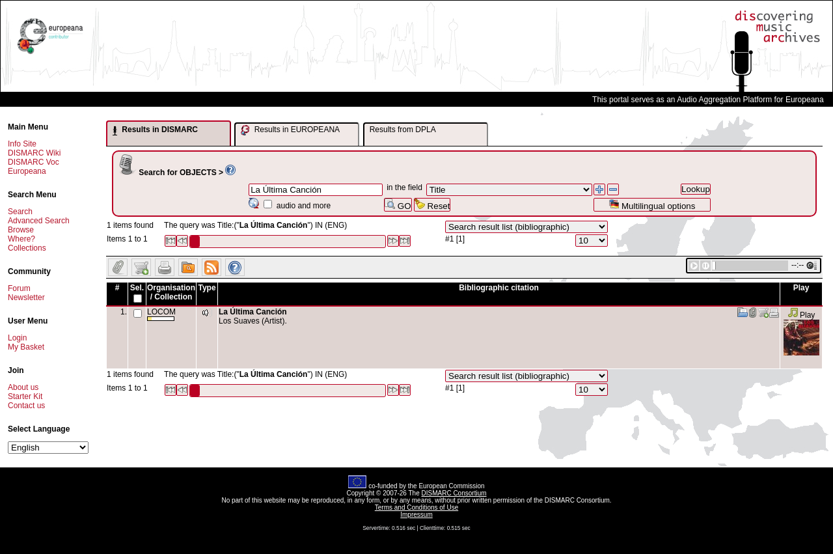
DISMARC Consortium (454, 493)
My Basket (26, 347)
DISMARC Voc (33, 162)
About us (23, 387)
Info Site (22, 143)
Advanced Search (39, 220)
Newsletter (26, 297)
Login (17, 337)
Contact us (26, 405)
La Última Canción (253, 311)
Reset (432, 205)
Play (801, 315)
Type (206, 287)
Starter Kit (25, 396)
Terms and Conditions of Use (416, 507)
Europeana (27, 171)
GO (398, 205)
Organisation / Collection (171, 292)
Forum (19, 288)
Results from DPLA (403, 129)
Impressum (416, 514)
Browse (21, 229)
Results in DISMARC (155, 130)
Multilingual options (651, 205)
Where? (21, 238)
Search (20, 211)
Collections (27, 248)
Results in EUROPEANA (290, 130)
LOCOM (161, 314)
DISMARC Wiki (34, 153)
